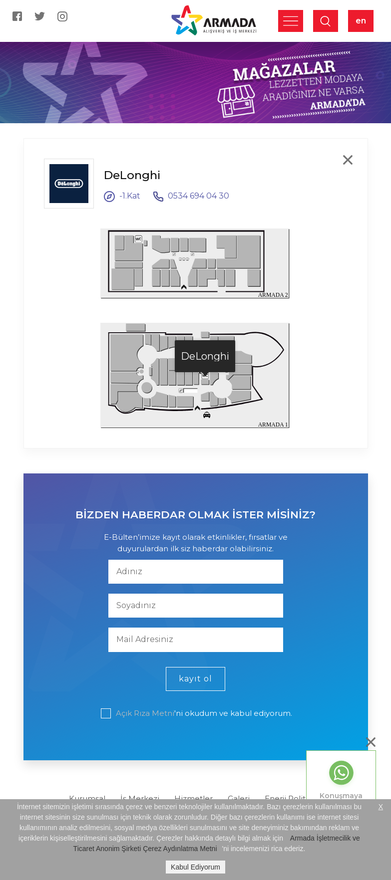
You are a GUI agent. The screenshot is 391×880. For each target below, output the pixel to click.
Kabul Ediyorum (195, 867)
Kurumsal (87, 798)
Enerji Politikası (293, 798)
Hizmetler (193, 798)
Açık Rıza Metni (145, 713)
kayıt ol (195, 678)
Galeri (239, 798)
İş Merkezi (139, 798)
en (361, 20)
